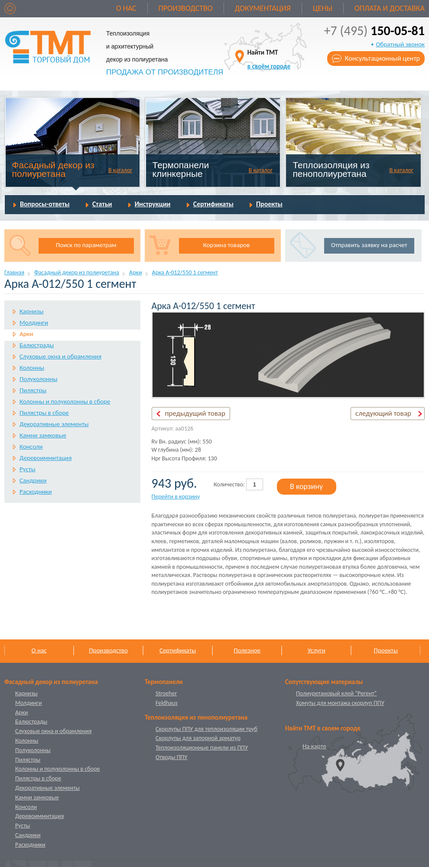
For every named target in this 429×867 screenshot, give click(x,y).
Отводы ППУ (171, 757)
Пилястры (33, 390)
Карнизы (32, 311)
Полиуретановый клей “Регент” (336, 693)
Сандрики (33, 480)
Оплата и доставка (389, 8)
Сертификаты (213, 204)
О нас (126, 8)
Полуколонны (38, 379)
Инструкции (153, 204)
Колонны (32, 368)
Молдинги (34, 322)
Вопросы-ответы (45, 204)
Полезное (247, 650)
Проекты (269, 204)
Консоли (31, 446)
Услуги (316, 650)
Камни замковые (43, 435)
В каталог (120, 170)
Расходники (36, 491)
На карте (314, 746)
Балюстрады (37, 345)
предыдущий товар (195, 413)
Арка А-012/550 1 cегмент (185, 272)
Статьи (102, 204)
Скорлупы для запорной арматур (198, 738)
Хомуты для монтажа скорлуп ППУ (340, 703)
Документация (263, 8)
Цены (322, 8)
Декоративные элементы (54, 424)
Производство (186, 8)
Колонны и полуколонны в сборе (65, 401)
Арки (135, 272)
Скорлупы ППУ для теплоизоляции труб (206, 729)
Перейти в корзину (176, 496)
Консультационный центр (382, 58)
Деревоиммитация (46, 458)
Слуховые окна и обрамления (60, 356)
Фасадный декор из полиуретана (53, 169)
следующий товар (383, 413)
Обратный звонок (400, 44)
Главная (14, 272)
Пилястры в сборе (44, 413)
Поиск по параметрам (86, 245)
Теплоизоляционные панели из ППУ (202, 747)
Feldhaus (167, 703)
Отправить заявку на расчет (369, 245)
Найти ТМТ (269, 59)
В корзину (306, 486)
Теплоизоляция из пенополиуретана (330, 169)
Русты (28, 469)
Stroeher (166, 693)
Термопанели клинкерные (181, 169)
